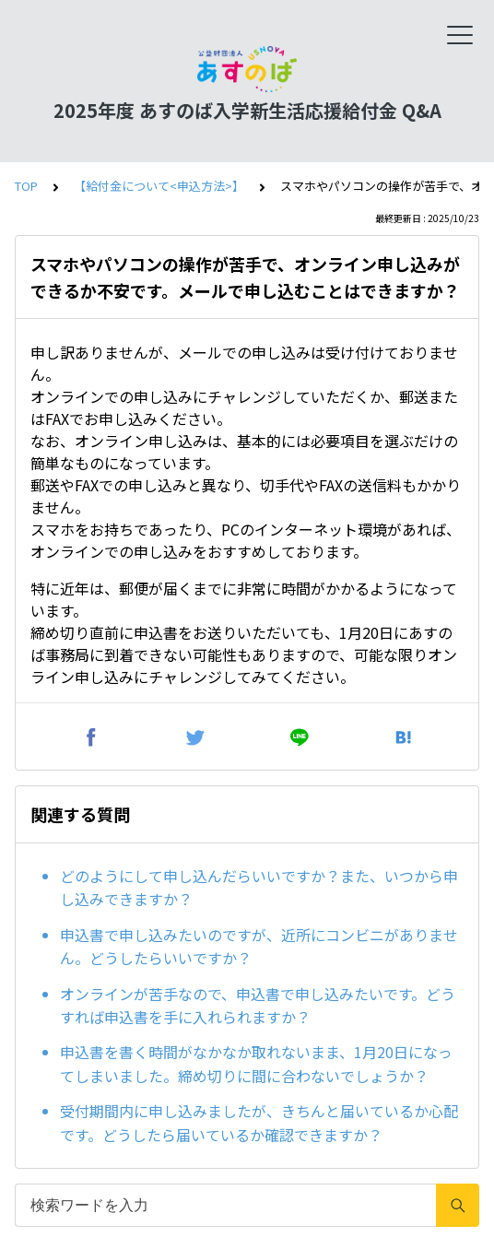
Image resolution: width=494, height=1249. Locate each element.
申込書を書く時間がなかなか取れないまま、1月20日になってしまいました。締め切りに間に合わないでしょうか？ (256, 1064)
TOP (26, 185)
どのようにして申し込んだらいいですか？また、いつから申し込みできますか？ (259, 888)
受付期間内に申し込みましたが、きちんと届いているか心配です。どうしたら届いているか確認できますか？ (259, 1123)
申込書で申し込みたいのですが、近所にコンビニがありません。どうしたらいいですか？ (259, 947)
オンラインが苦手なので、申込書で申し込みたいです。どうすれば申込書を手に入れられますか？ (257, 1006)
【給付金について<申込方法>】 (159, 185)
